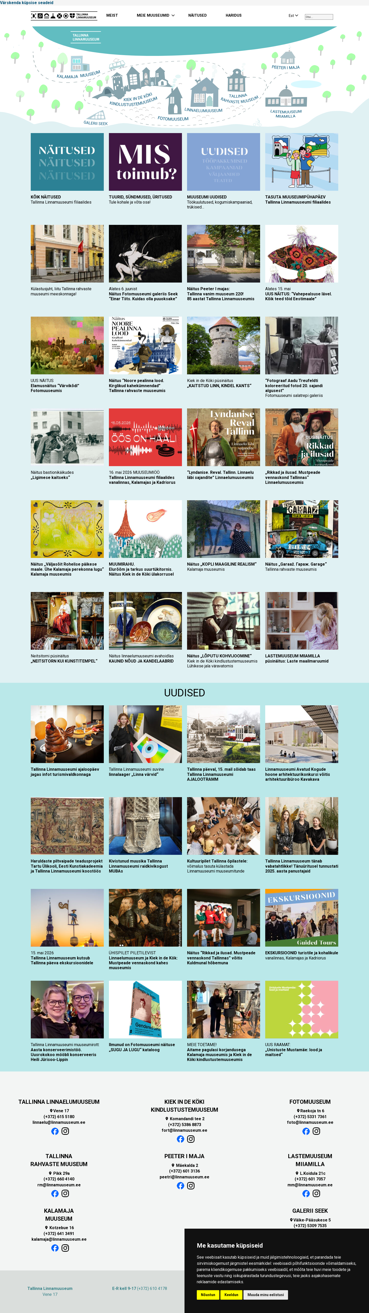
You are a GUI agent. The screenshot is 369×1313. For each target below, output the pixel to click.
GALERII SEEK (310, 1211)
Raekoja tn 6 (310, 1110)
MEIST (112, 15)
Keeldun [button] (231, 1295)
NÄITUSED (197, 15)
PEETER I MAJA (184, 1156)
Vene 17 (59, 1110)
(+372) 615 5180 (59, 1116)
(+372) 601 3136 (184, 1171)
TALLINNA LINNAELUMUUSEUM (59, 1102)
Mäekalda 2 (184, 1165)
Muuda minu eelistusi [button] (266, 1295)
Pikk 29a (59, 1173)
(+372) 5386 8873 (184, 1124)
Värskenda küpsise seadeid (26, 2)
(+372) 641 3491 (59, 1233)
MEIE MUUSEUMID (153, 15)
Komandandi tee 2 (184, 1118)
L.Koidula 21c (310, 1173)
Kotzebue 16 (59, 1227)
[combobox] (319, 17)
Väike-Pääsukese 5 (310, 1220)
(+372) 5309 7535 (310, 1225)
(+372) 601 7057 (310, 1179)
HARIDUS (234, 15)
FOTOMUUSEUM (310, 1102)
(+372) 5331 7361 (310, 1116)
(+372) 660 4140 (59, 1179)
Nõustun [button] (208, 1295)
